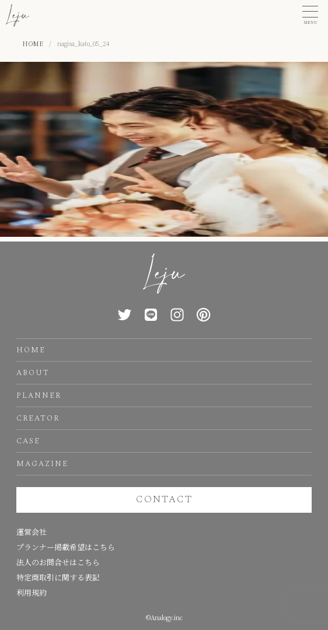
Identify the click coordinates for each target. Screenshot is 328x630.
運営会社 (31, 531)
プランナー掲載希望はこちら (65, 546)
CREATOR (38, 418)
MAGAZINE (42, 464)
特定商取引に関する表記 (58, 577)
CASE (28, 441)
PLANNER (38, 395)
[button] (310, 15)
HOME (31, 350)
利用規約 (31, 592)
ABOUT (33, 373)
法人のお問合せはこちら (58, 562)
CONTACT (164, 499)
